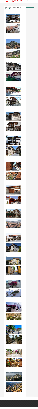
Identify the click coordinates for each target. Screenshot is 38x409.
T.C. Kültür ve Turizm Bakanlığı (6, 404)
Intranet (10, 404)
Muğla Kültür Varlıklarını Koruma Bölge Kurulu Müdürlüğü (12, 7)
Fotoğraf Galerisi (19, 7)
